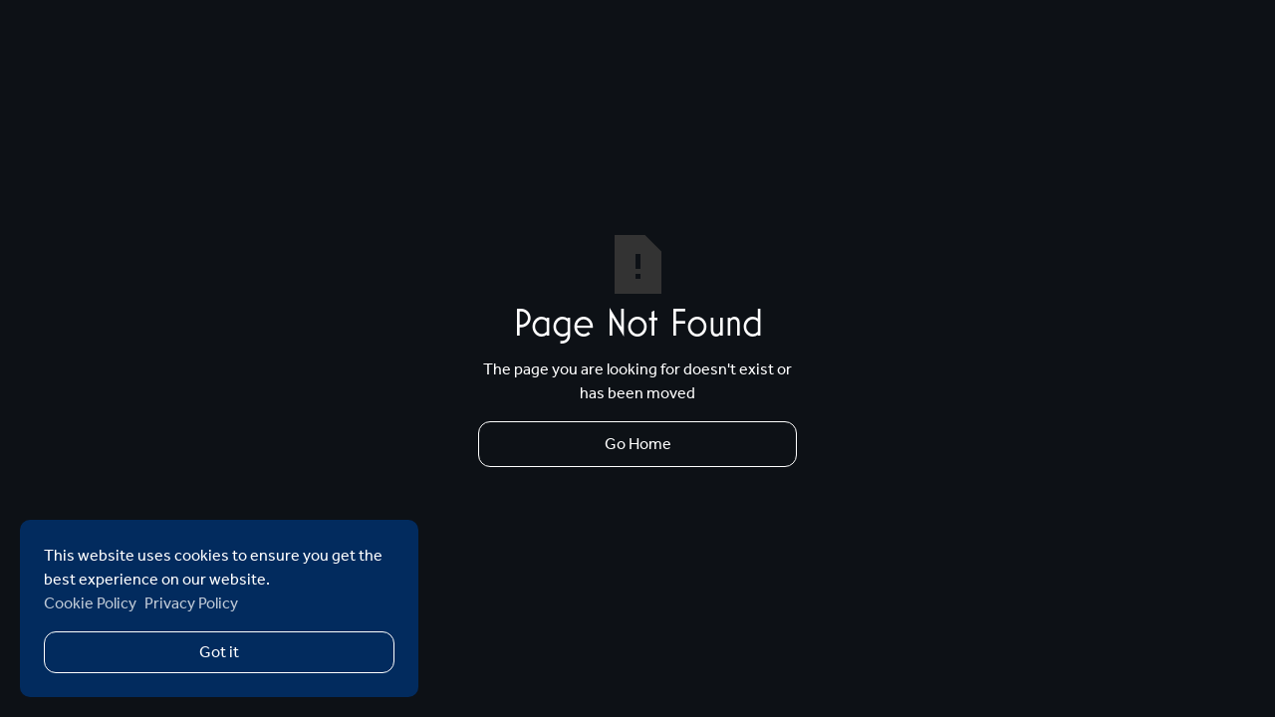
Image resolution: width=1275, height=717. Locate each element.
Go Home (638, 443)
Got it (219, 651)
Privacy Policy (191, 603)
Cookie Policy (90, 603)
